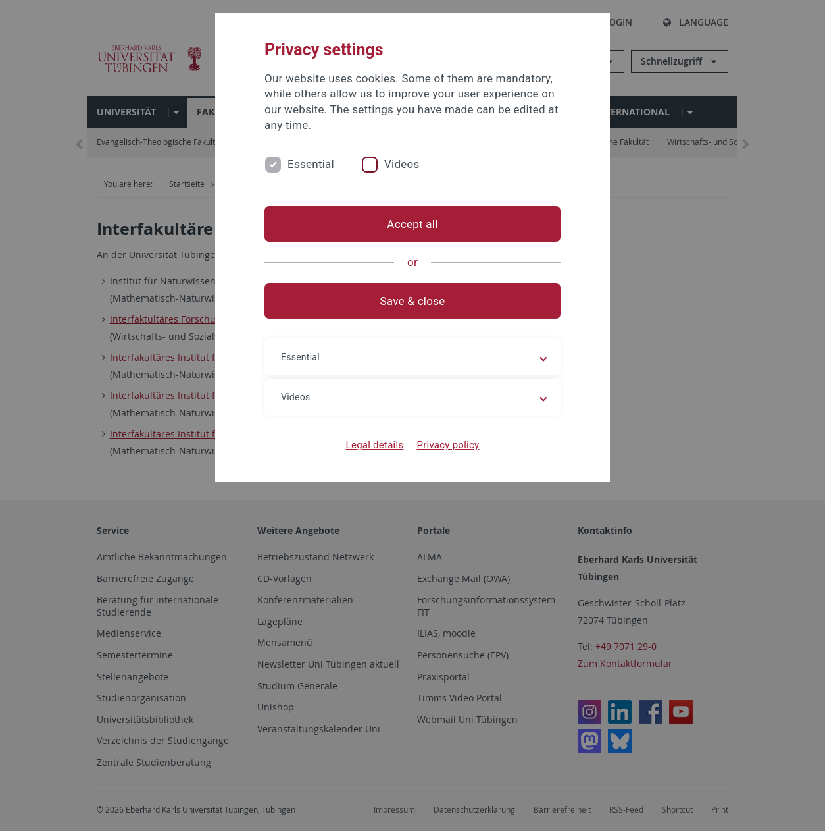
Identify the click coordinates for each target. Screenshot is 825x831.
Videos (402, 164)
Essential (311, 164)
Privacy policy (447, 445)
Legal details (375, 445)
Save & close (412, 301)
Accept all (412, 223)
